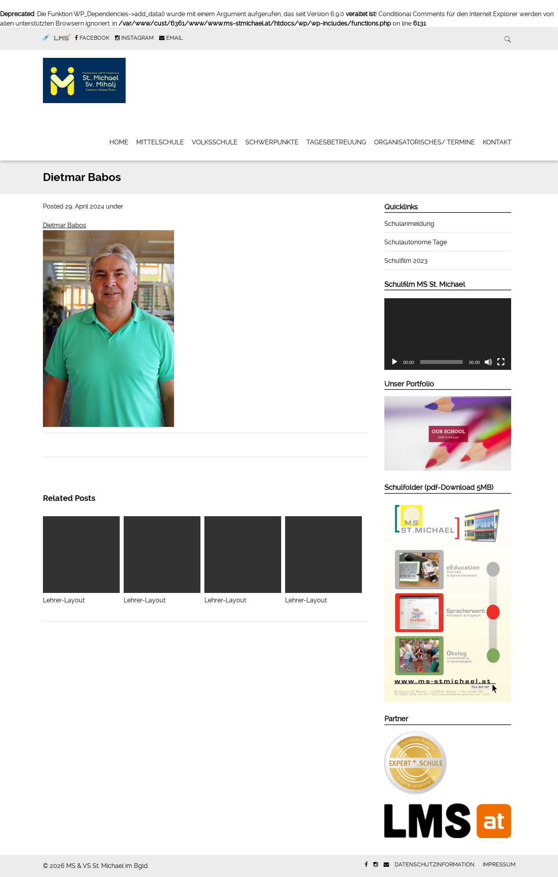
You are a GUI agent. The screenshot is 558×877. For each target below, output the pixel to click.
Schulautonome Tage (415, 242)
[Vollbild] (501, 362)
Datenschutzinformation (435, 864)
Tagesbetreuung (336, 142)
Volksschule (214, 142)
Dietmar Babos (64, 225)
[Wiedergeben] (395, 362)
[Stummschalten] (488, 362)
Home (118, 142)
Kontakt (497, 142)
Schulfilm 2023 (406, 260)
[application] (448, 334)
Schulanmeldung (409, 223)
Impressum (499, 864)
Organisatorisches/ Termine (424, 142)
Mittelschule (160, 142)
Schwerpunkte (271, 142)
